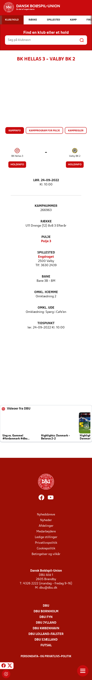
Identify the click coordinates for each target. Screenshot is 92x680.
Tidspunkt (46, 323)
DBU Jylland (46, 622)
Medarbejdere (46, 531)
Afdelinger (46, 525)
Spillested (46, 252)
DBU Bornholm (46, 611)
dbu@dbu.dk (48, 587)
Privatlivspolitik (46, 542)
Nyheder (46, 520)
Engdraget (46, 256)
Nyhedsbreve (46, 514)
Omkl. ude (46, 307)
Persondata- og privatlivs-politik (46, 656)
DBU (46, 605)
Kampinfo (15, 131)
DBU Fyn (46, 617)
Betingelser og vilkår (46, 554)
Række (46, 221)
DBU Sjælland (46, 639)
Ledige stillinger (46, 537)
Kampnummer (46, 206)
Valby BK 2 (74, 156)
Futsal (46, 645)
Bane (46, 276)
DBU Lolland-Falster (46, 634)
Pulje (46, 237)
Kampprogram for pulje (44, 131)
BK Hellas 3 (17, 156)
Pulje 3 (46, 241)
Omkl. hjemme (46, 292)
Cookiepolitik (46, 548)
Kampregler (75, 131)
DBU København (46, 628)
